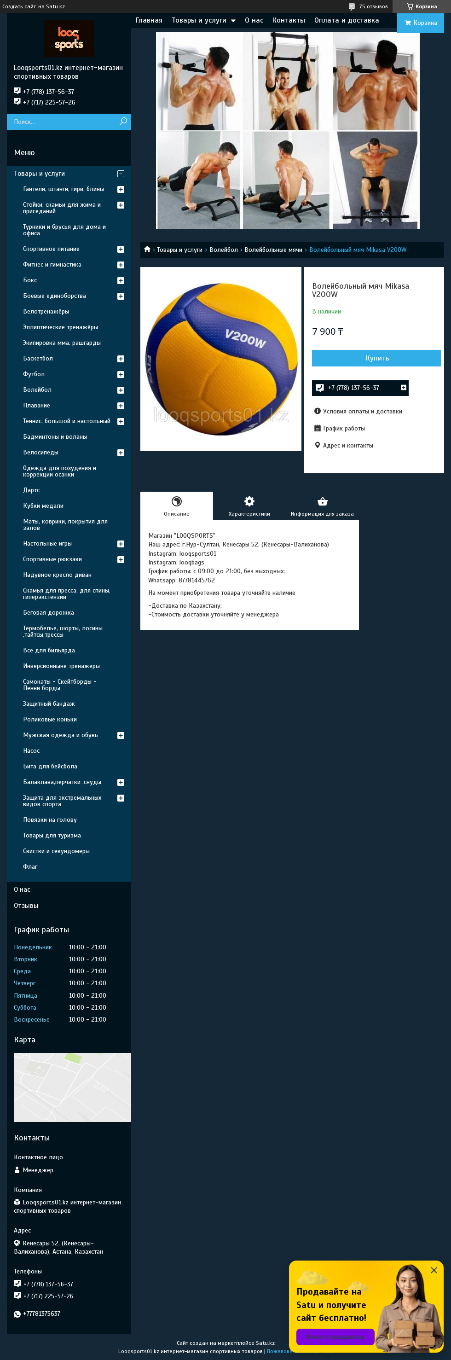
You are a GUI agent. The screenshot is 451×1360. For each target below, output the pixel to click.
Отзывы (26, 905)
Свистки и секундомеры (56, 851)
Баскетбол (38, 358)
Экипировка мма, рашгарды (62, 343)
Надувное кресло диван (57, 575)
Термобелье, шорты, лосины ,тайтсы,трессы (63, 631)
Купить (377, 358)
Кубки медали (43, 506)
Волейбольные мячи (273, 250)
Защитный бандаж (49, 704)
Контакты (288, 20)
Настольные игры (47, 543)
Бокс (30, 280)
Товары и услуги (199, 20)
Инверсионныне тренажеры (61, 666)
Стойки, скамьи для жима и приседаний (62, 208)
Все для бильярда (49, 650)
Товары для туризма (52, 835)
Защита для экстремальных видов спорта (62, 801)
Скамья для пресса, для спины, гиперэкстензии (66, 594)
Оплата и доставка (346, 20)
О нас (254, 20)
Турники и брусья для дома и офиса (64, 230)
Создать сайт (19, 6)
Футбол (34, 374)
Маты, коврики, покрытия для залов (65, 524)
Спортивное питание (51, 249)
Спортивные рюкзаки (52, 559)
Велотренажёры (46, 311)
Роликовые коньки (50, 719)
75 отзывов (373, 6)
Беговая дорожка (48, 612)
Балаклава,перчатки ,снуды (62, 782)
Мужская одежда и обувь (60, 735)
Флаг (30, 867)
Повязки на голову (50, 820)
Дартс (31, 490)
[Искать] (123, 122)
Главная (149, 20)
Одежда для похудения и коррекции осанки (59, 471)
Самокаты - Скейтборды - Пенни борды (60, 685)
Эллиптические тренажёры (60, 327)
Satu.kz (265, 1343)
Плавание (36, 405)
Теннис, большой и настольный (66, 421)
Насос (31, 751)
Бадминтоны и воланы (55, 437)
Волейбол (223, 250)
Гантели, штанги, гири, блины (63, 189)
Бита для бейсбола (50, 766)
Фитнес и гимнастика (52, 264)
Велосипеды (40, 452)
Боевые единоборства (54, 296)
